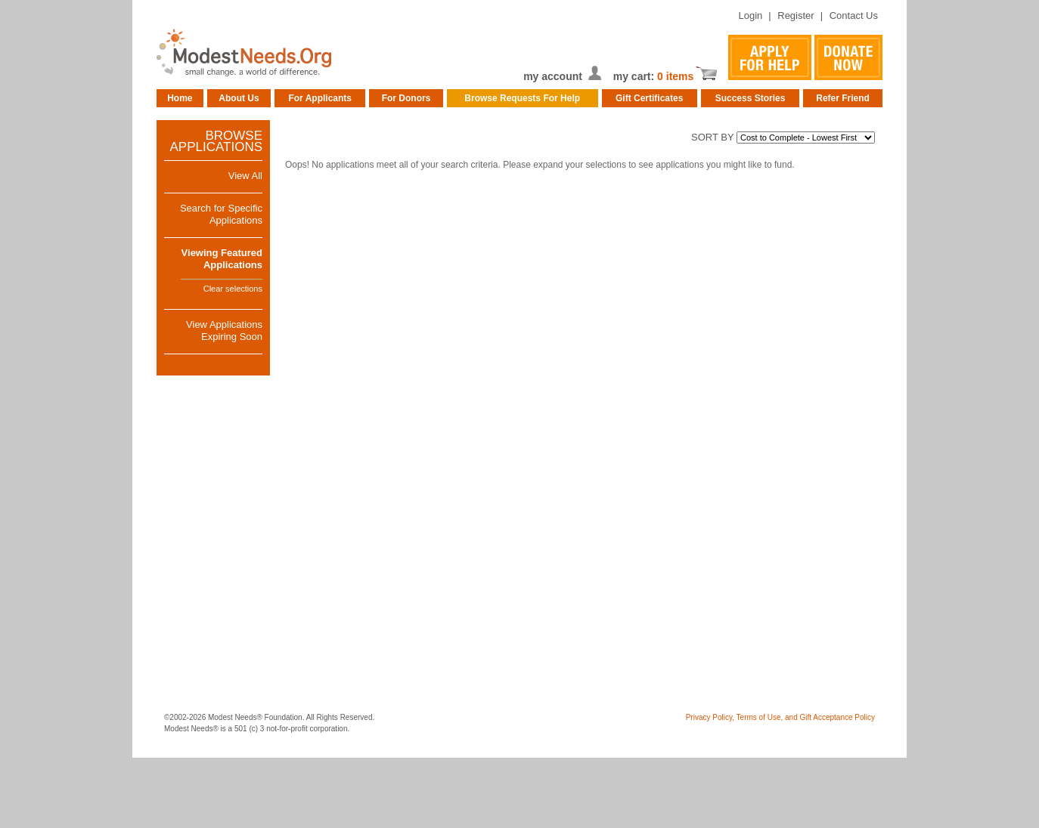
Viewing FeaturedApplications (221, 258)
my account (552, 76)
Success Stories (750, 98)
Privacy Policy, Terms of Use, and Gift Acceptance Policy (780, 717)
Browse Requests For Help (522, 98)
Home (179, 98)
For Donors (406, 98)
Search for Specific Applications (221, 214)
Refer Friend (843, 98)
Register (795, 15)
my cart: (635, 76)
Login (750, 15)
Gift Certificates (649, 98)
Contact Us (854, 15)
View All (245, 175)
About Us (239, 98)
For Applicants (320, 98)
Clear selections (232, 288)
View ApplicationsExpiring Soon (224, 330)
